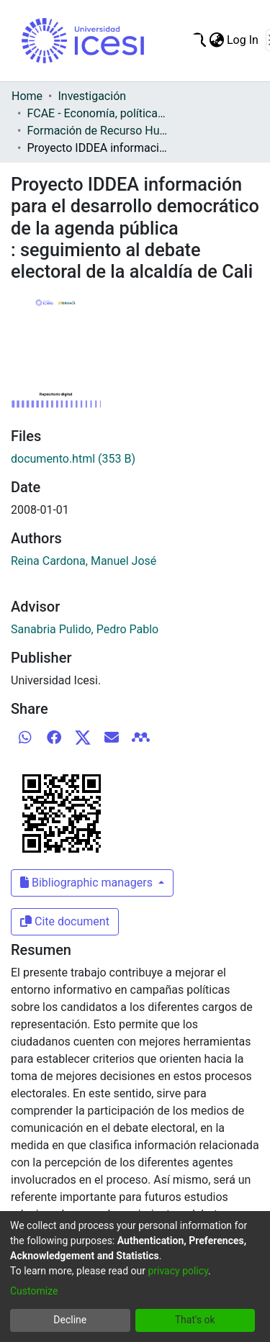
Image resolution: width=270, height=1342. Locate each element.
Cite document (64, 921)
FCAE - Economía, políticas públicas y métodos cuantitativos (99, 113)
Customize (34, 1291)
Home (27, 96)
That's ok (195, 1319)
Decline (69, 1319)
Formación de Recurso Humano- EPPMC (99, 130)
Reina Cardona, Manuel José (83, 561)
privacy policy (178, 1271)
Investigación (92, 96)
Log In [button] (243, 40)
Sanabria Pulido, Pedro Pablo (84, 629)
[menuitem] (216, 40)
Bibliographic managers (88, 882)
